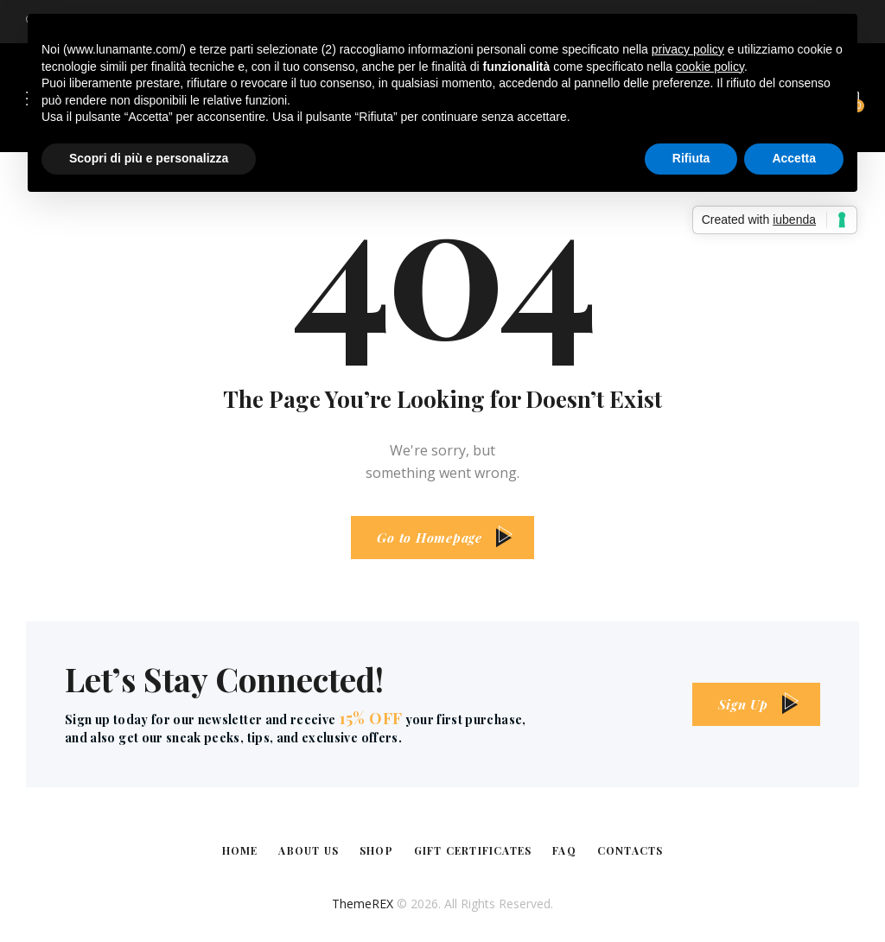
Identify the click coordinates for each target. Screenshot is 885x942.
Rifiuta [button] (691, 158)
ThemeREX (362, 903)
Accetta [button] (794, 158)
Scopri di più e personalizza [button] (148, 158)
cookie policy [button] (710, 66)
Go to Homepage (429, 537)
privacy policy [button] (688, 49)
